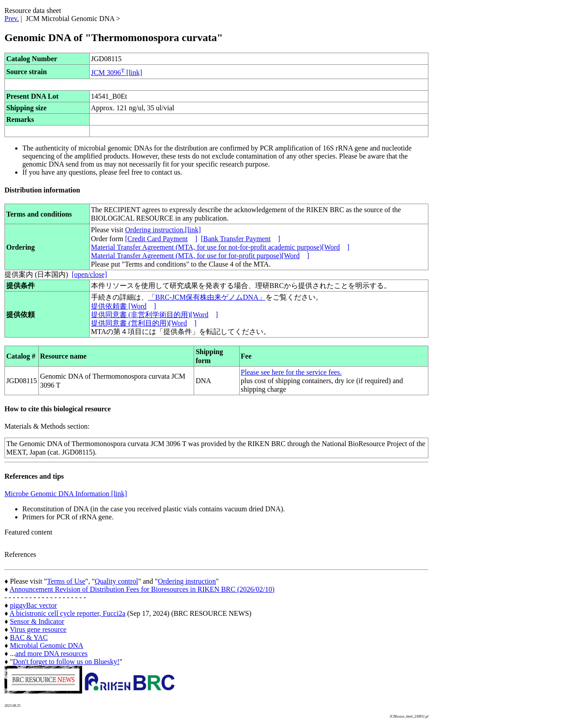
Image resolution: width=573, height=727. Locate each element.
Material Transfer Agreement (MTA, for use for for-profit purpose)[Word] (200, 255)
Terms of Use (66, 581)
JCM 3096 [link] (116, 72)
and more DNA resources (51, 653)
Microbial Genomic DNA (46, 645)
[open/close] (89, 274)
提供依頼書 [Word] (123, 306)
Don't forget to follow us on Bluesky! (66, 661)
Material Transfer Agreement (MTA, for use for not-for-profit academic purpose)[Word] (220, 247)
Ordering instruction (187, 581)
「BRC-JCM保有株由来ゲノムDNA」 (207, 297)
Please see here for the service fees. (291, 372)
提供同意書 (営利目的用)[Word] (143, 323)
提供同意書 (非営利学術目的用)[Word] (154, 314)
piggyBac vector (33, 605)
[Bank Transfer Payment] (240, 238)
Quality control (116, 581)
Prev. (11, 18)
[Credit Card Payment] (161, 238)
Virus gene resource (38, 629)
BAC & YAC (29, 637)
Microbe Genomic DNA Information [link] (65, 493)
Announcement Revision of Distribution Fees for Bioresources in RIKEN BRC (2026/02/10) (141, 589)
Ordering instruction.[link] (163, 230)
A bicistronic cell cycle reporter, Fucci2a (67, 613)
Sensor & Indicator (37, 621)
